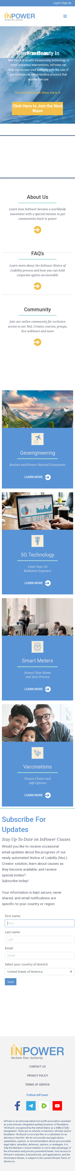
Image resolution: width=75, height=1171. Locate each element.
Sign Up (66, 2)
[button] (65, 16)
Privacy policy (37, 1075)
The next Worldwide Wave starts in (37, 92)
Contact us (37, 1066)
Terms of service (37, 1084)
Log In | (58, 2)
